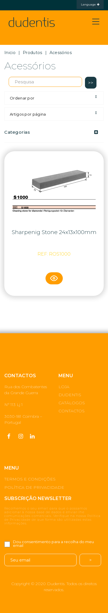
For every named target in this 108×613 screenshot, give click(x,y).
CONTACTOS (71, 410)
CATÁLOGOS (71, 402)
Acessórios (61, 52)
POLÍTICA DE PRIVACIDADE (34, 487)
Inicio (10, 52)
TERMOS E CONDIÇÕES (30, 479)
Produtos (32, 52)
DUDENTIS (69, 394)
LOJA (63, 386)
